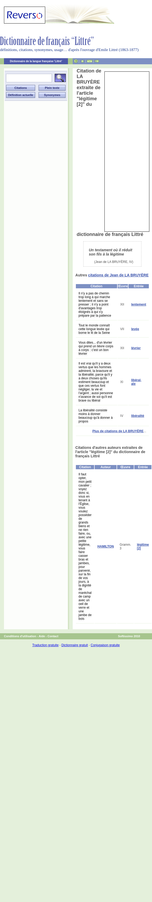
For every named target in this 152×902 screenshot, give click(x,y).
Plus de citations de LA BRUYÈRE (118, 431)
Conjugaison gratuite (105, 645)
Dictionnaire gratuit (74, 645)
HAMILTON (105, 546)
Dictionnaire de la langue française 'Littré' (36, 61)
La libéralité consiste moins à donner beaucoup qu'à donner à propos (96, 415)
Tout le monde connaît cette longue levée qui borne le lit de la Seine (94, 329)
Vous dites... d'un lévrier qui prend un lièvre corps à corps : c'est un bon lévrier (96, 348)
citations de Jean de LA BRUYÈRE (118, 275)
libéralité (137, 416)
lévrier (136, 348)
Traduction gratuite (45, 645)
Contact (53, 636)
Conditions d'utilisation (20, 636)
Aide (42, 636)
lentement (138, 304)
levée (135, 329)
